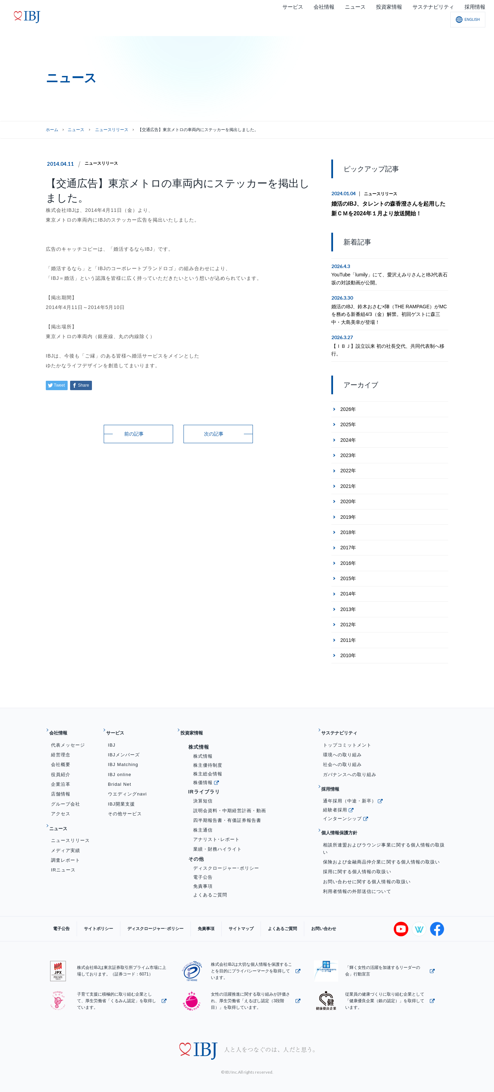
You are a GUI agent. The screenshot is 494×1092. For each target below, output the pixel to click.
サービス (119, 728)
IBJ (112, 737)
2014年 (348, 591)
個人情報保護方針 (345, 817)
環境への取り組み (342, 746)
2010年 (348, 653)
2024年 (348, 437)
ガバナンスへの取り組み (349, 766)
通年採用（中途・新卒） (349, 787)
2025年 (348, 422)
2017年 (348, 545)
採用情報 (334, 779)
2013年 (348, 607)
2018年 (348, 530)
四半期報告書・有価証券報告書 (227, 812)
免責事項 (203, 877)
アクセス (60, 805)
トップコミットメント (347, 737)
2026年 (348, 407)
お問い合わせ (278, 921)
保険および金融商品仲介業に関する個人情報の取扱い (381, 843)
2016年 (348, 560)
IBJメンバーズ (124, 746)
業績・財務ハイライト (217, 841)
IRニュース (63, 856)
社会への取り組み (342, 756)
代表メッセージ (68, 737)
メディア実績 (65, 837)
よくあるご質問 (210, 886)
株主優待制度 (207, 757)
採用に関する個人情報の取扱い (357, 852)
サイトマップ (209, 921)
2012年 (348, 622)
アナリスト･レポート (216, 831)
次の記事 (213, 434)
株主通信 (203, 822)
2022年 (348, 468)
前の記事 (134, 434)
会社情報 (62, 728)
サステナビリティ (345, 728)
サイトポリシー (88, 921)
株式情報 (203, 748)
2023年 (348, 453)
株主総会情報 (207, 765)
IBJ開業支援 (121, 796)
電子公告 (203, 869)
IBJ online (119, 766)
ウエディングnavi (127, 786)
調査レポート (65, 846)
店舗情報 (60, 786)
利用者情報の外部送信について (357, 872)
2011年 (348, 637)
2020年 (348, 499)
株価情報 (203, 774)
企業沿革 (60, 776)
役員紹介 (60, 766)
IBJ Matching (123, 756)
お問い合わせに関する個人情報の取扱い (367, 862)
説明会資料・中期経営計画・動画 (229, 802)
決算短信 (203, 793)
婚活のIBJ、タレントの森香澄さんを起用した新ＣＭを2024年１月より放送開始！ (388, 207)
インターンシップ (342, 805)
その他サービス (125, 805)
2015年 (348, 576)
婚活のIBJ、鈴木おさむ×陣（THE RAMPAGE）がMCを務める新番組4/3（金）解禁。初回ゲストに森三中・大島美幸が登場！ (389, 312)
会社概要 (60, 756)
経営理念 (60, 746)
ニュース (76, 129)
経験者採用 (335, 796)
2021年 (348, 484)
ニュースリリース (104, 163)
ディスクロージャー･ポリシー (226, 860)
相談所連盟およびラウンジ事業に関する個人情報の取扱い (384, 829)
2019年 (348, 514)
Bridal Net (119, 776)
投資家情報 (196, 728)
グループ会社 (65, 796)
